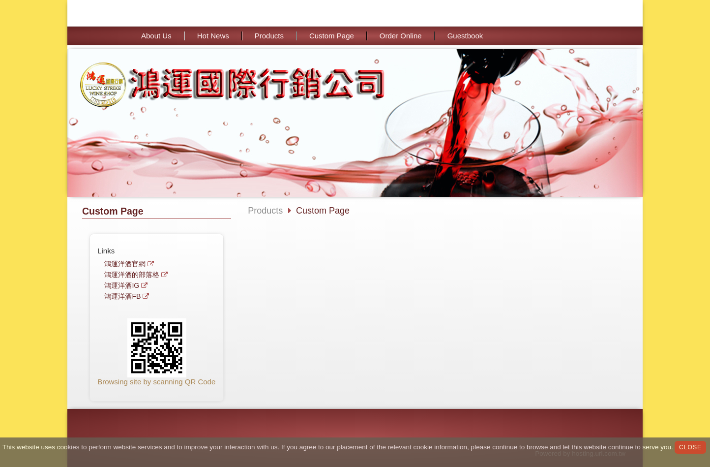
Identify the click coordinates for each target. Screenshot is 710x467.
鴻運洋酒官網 (125, 264)
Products (265, 211)
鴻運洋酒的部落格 (131, 275)
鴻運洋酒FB (122, 296)
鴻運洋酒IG (121, 285)
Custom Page (323, 211)
